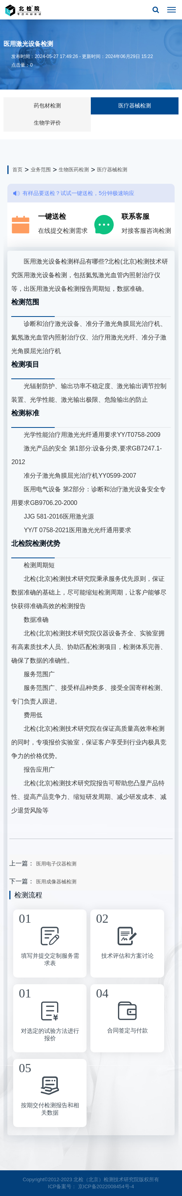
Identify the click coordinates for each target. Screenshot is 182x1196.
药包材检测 (47, 105)
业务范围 (41, 169)
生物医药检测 (74, 169)
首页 (17, 169)
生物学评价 (47, 123)
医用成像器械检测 (56, 882)
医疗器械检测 (134, 105)
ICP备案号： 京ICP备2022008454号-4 (91, 1186)
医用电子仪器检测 (56, 864)
